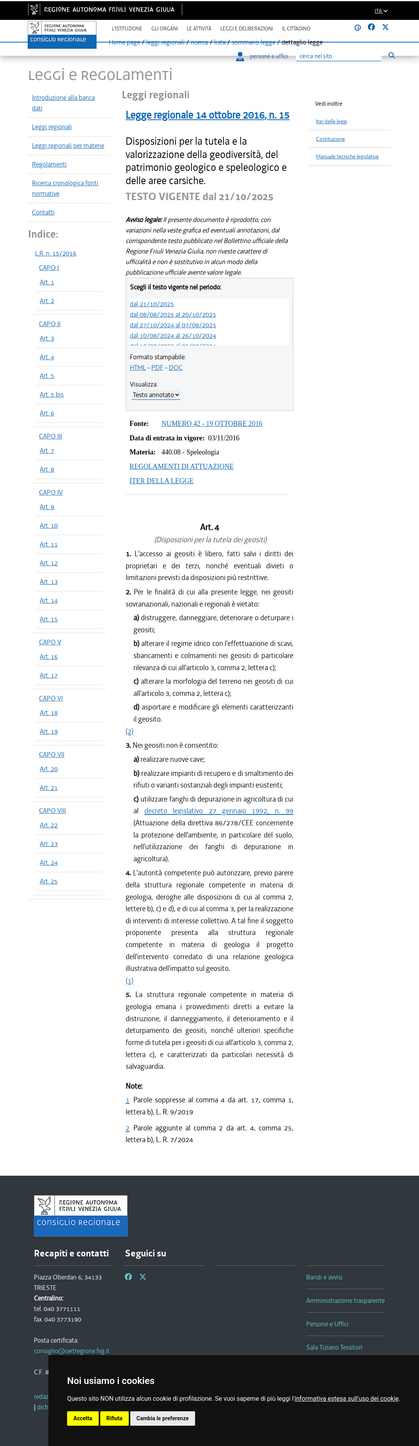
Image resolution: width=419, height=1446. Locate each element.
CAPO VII (51, 754)
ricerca (199, 42)
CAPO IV (51, 492)
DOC (176, 367)
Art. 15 (49, 619)
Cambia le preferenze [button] (163, 1418)
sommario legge (253, 42)
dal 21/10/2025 (152, 304)
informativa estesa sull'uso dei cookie (347, 1398)
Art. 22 (49, 825)
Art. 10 (49, 525)
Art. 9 (47, 506)
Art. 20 (49, 769)
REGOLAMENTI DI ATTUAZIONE (182, 466)
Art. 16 (49, 656)
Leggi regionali (52, 126)
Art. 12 (49, 563)
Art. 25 (49, 881)
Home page (124, 42)
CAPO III (50, 436)
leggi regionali (165, 42)
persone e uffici (262, 56)
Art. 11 (49, 544)
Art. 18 (49, 712)
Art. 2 (47, 300)
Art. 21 (49, 787)
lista (219, 42)
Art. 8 (47, 469)
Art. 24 (49, 862)
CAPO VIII (52, 810)
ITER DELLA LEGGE (162, 481)
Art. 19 (49, 731)
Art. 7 (47, 450)
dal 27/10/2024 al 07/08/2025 (173, 325)
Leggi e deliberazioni (246, 28)
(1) (129, 980)
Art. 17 (49, 675)
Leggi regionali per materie (68, 145)
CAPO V (50, 642)
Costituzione (330, 139)
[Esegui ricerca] (391, 55)
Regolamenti (49, 164)
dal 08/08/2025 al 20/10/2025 (173, 314)
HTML (138, 367)
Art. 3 (47, 338)
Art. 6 (47, 413)
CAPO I (49, 267)
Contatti (43, 212)
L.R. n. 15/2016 (55, 253)
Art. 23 (49, 843)
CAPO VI (51, 698)
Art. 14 (49, 600)
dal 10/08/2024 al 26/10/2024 (173, 335)
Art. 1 (47, 282)
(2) (129, 731)
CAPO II (49, 323)
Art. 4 (47, 357)
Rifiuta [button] (115, 1418)
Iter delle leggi (331, 121)
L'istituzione (127, 28)
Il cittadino (296, 28)
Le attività (199, 28)
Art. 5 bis (52, 394)
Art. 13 (49, 581)
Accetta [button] (82, 1418)
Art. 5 (47, 375)
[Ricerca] (339, 56)
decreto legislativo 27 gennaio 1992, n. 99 (218, 811)
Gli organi (164, 28)
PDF (157, 367)
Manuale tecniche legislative (347, 156)
